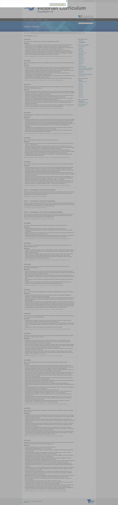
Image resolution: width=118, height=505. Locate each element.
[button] (91, 22)
